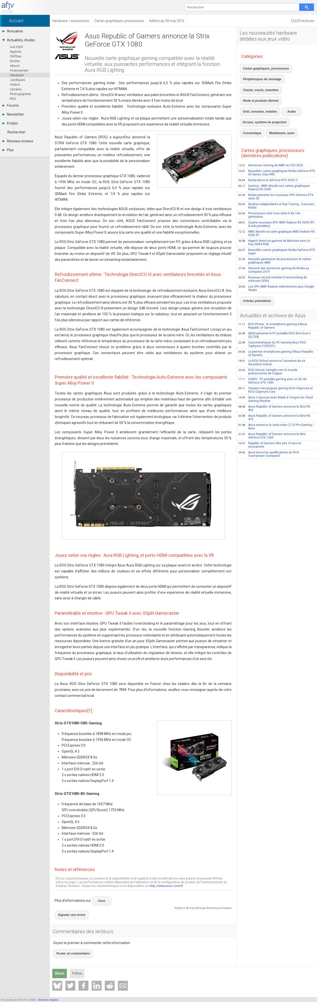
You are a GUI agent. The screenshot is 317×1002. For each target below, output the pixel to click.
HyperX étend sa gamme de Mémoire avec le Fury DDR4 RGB (274, 214)
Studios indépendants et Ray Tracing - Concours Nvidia (276, 177)
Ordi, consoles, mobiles (257, 90)
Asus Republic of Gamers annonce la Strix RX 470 (274, 386)
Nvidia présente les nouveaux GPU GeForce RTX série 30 (276, 168)
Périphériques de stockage (259, 74)
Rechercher (16, 132)
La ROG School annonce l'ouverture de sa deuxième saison (271, 331)
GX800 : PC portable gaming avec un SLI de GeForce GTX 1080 (272, 350)
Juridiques (17, 80)
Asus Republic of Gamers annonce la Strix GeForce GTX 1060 (272, 405)
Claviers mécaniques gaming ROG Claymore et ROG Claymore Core (275, 359)
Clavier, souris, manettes (258, 82)
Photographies (20, 94)
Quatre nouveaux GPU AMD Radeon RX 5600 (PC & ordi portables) (276, 196)
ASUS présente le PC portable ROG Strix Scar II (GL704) (274, 304)
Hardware (17, 75)
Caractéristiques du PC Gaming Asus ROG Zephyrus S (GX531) (272, 313)
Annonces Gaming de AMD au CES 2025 (270, 137)
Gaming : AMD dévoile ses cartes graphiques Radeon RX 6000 (274, 159)
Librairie (15, 89)
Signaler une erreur (69, 910)
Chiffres (15, 56)
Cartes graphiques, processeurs (263, 66)
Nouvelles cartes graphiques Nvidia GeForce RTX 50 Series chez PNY (276, 144)
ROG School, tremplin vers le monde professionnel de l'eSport (267, 341)
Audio (285, 90)
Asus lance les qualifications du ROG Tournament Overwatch (268, 423)
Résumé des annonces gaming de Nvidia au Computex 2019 (273, 242)
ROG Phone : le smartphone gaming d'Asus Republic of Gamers (272, 295)
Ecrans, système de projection (261, 98)
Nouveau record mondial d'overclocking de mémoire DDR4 (272, 251)
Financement (19, 70)
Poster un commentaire (70, 946)
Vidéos (15, 84)
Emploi (10, 123)
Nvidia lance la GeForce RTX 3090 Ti (268, 152)
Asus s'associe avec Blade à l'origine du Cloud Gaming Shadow (275, 368)
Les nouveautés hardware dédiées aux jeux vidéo (268, 36)
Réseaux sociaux (17, 141)
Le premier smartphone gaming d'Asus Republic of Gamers (276, 322)
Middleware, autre (253, 106)
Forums (10, 105)
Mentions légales (48, 999)
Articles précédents (254, 271)
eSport (15, 66)
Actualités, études (18, 40)
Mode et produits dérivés (295, 82)
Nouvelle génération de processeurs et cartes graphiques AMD (274, 232)
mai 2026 (16, 47)
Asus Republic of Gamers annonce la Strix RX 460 (274, 377)
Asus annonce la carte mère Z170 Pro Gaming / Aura (276, 395)
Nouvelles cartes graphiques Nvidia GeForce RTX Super (276, 223)
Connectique (295, 98)
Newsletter (13, 114)
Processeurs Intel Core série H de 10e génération (269, 187)
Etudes (15, 61)
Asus (100, 899)
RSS (13, 98)
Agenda (15, 51)
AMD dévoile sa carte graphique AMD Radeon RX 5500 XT (276, 205)
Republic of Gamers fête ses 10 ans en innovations (269, 414)
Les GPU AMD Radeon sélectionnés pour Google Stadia (276, 260)
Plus (8, 150)
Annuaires (12, 31)
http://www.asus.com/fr (166, 886)
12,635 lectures (302, 21)
